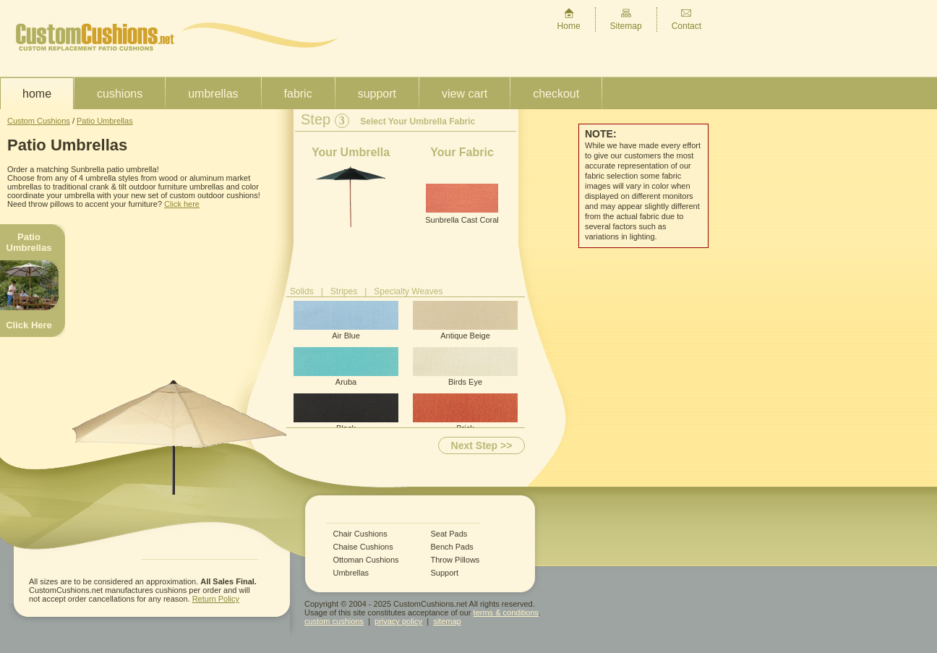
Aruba (346, 366)
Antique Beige (465, 320)
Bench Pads (452, 547)
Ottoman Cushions (366, 560)
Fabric (298, 94)
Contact (686, 19)
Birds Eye (465, 366)
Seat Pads (449, 534)
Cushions (119, 94)
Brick (465, 412)
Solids (302, 291)
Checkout (556, 94)
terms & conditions (506, 612)
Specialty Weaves (408, 291)
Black (346, 412)
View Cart (464, 94)
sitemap (447, 621)
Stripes (343, 291)
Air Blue (346, 320)
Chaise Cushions (363, 547)
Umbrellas (213, 94)
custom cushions (334, 621)
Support (377, 94)
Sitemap (626, 19)
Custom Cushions (38, 120)
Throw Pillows (455, 560)
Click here (182, 204)
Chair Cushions (360, 534)
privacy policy (398, 621)
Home (569, 19)
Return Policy (215, 598)
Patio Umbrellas (105, 120)
